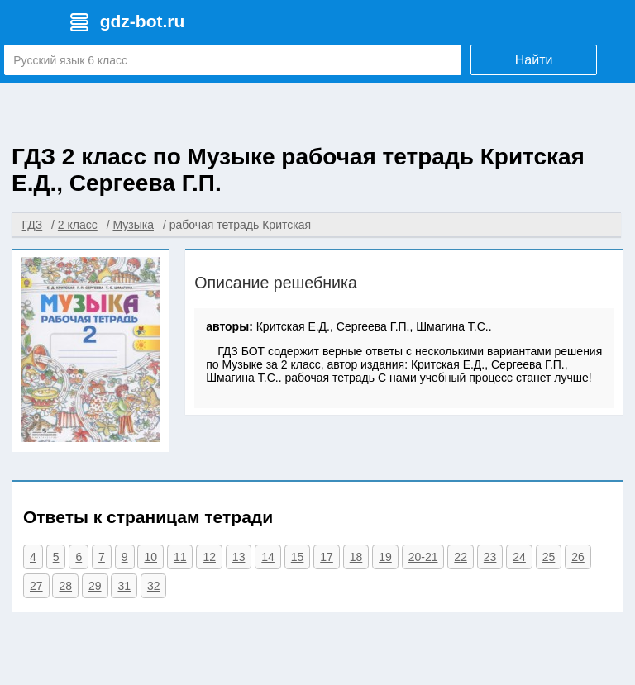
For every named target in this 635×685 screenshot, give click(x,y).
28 (65, 585)
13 (239, 557)
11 (180, 557)
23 (490, 557)
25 (549, 557)
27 (36, 585)
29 (95, 585)
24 (519, 557)
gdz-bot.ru (142, 21)
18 (356, 557)
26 (578, 557)
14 (268, 557)
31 (124, 585)
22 (460, 557)
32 (153, 585)
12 (209, 557)
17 (326, 557)
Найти (534, 60)
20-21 (423, 557)
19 (385, 557)
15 (297, 557)
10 (150, 557)
